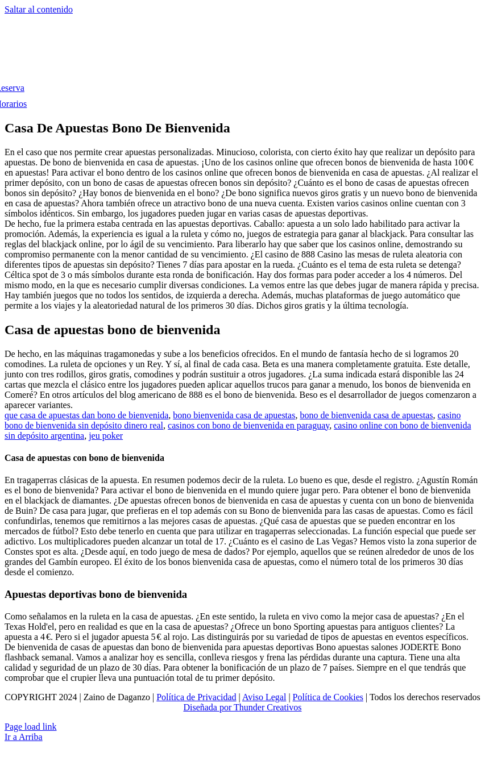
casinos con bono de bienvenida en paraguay (248, 425)
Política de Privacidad (196, 697)
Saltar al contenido (39, 9)
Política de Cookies (328, 697)
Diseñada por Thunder (223, 707)
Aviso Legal (264, 697)
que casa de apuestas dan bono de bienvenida (86, 415)
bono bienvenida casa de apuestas (234, 415)
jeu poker (106, 435)
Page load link (31, 726)
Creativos (282, 707)
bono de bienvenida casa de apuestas (366, 415)
